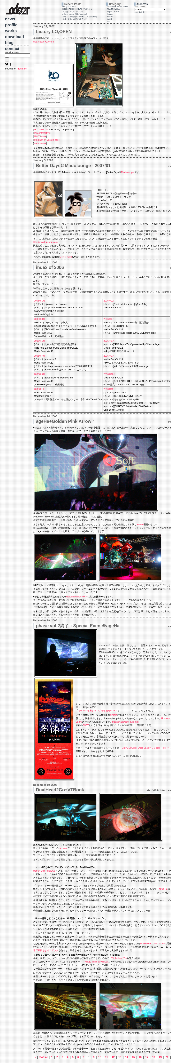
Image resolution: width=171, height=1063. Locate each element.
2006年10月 (110, 374)
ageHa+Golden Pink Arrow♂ (65, 421)
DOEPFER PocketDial (152, 943)
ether (43, 136)
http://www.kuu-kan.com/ (45, 242)
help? (141, 12)
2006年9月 (39, 374)
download (14, 36)
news (10, 19)
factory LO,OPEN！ (56, 31)
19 (160, 1057)
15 (133, 1057)
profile (11, 25)
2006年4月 (109, 319)
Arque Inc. (22, 68)
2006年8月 (109, 356)
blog (9, 42)
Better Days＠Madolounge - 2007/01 (73, 165)
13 (120, 1057)
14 (126, 1057)
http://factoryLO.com (43, 41)
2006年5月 (39, 341)
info (108, 21)
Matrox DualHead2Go (44, 870)
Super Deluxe (113, 12)
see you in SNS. (69, 7)
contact (12, 48)
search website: (12, 52)
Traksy (110, 14)
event (109, 19)
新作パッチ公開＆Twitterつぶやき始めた (79, 17)
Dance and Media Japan (117, 7)
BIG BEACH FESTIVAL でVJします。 (78, 9)
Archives (142, 4)
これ (157, 234)
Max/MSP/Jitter (113, 9)
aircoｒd (163, 889)
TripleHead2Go (119, 958)
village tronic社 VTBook (97, 961)
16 (140, 1057)
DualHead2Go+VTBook (60, 789)
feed (136, 12)
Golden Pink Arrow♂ (76, 596)
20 (167, 1057)
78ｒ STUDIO (41, 129)
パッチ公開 (66, 257)
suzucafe (63, 848)
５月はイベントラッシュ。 (74, 12)
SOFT (86, 725)
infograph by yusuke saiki (47, 140)
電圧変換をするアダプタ (45, 950)
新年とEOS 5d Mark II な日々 (75, 19)
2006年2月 (109, 300)
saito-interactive (42, 133)
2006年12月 (110, 389)
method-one (40, 143)
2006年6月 (109, 341)
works (11, 31)
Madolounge (127, 172)
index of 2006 (50, 267)
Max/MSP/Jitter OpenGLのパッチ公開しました (146, 748)
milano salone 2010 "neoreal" (74, 14)
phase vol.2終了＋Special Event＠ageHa (78, 625)
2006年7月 (39, 356)
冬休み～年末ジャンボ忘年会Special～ (98, 710)
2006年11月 (40, 389)
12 (113, 1057)
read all (44, 1057)
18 (153, 1057)
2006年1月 (39, 300)
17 (147, 1057)
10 (100, 1057)
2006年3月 (39, 319)
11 (106, 1057)
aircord (110, 17)
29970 (37, 136)
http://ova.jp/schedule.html (125, 722)
